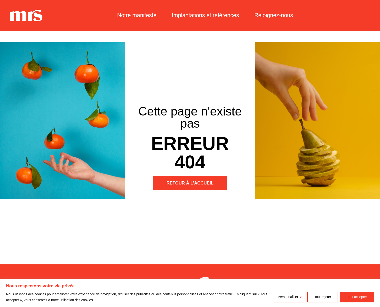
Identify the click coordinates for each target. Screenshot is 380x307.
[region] (190, 293)
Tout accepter (357, 297)
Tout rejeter (322, 297)
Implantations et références (205, 15)
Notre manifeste (136, 15)
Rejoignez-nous (273, 15)
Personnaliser (287, 297)
